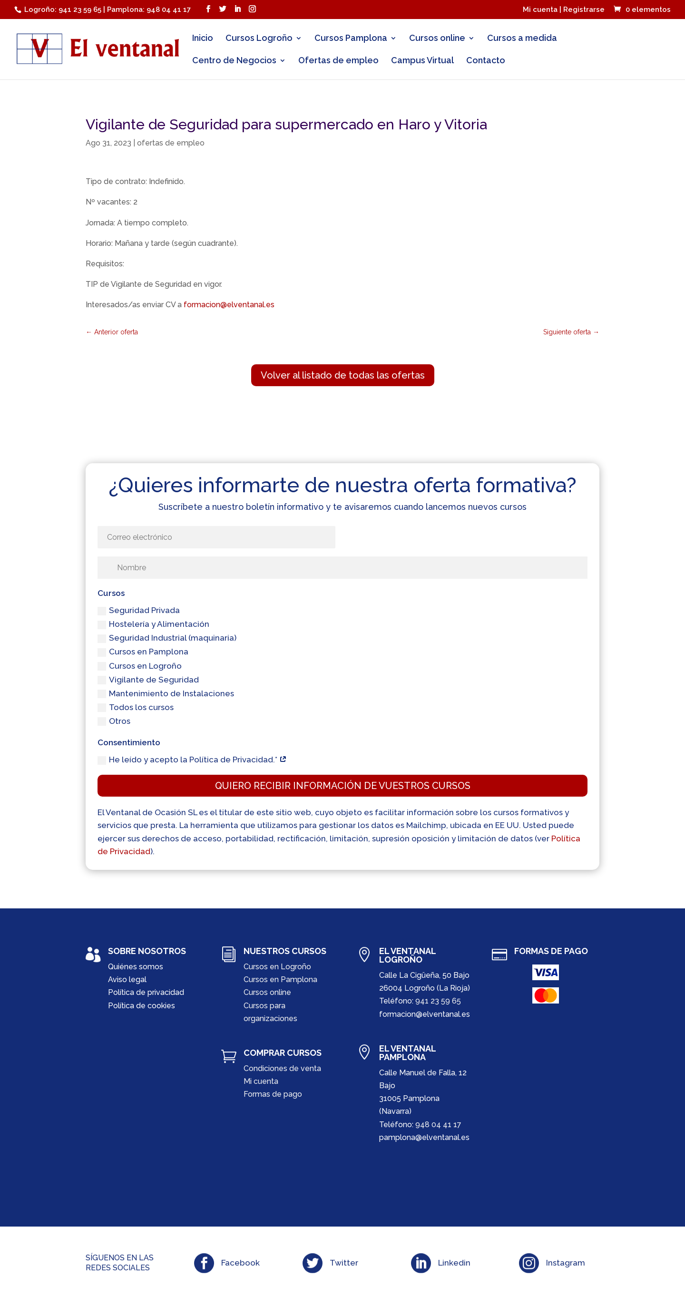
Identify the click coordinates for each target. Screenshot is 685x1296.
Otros (114, 721)
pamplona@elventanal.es (424, 1137)
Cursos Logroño (259, 39)
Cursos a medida (522, 39)
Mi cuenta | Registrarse (564, 10)
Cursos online (437, 39)
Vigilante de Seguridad (148, 680)
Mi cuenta (261, 1081)
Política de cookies (141, 1005)
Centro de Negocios (234, 61)
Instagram (565, 1262)
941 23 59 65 (438, 1000)
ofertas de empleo (171, 142)
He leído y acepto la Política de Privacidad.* (192, 760)
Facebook (240, 1262)
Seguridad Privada (139, 610)
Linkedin (454, 1262)
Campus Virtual (422, 61)
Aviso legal (127, 979)
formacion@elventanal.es (229, 304)
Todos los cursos (136, 707)
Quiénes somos (135, 966)
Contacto (485, 61)
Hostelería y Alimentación (153, 624)
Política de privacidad (146, 992)
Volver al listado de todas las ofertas (343, 375)
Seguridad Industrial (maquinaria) (167, 638)
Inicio (202, 39)
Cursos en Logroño (140, 666)
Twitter (344, 1262)
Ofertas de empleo (338, 61)
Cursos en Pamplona (143, 652)
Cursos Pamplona (350, 39)
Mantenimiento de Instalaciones (166, 694)
